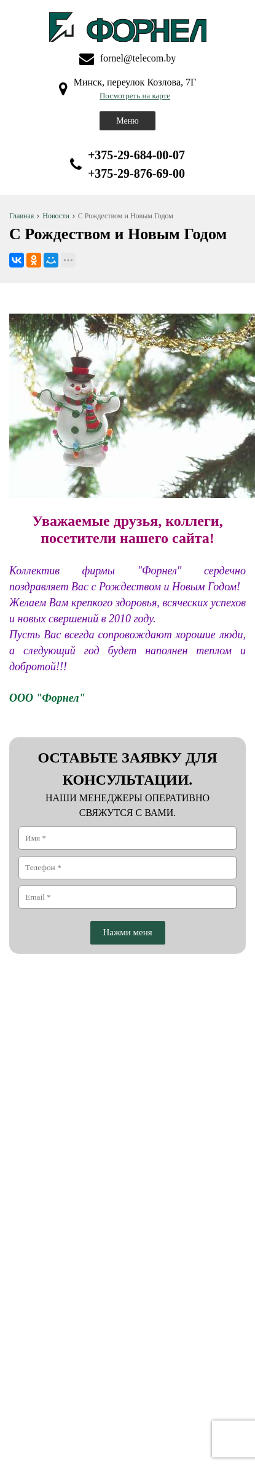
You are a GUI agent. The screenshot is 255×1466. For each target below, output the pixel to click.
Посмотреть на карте (135, 95)
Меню (127, 120)
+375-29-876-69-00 (136, 173)
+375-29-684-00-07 (136, 155)
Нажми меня (127, 932)
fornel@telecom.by (138, 58)
